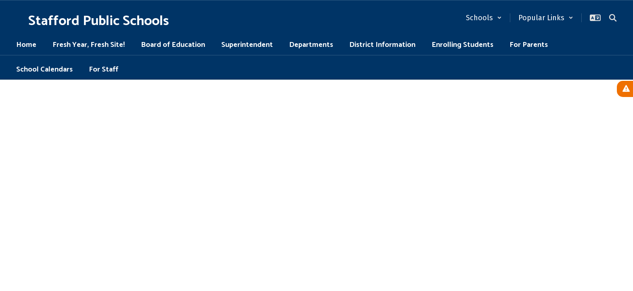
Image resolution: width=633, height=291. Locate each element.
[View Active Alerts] (625, 89)
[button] (484, 17)
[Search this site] (613, 18)
